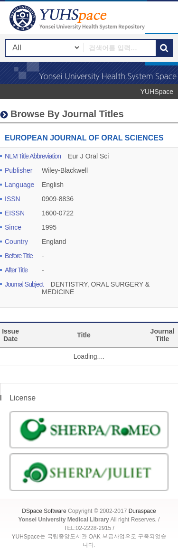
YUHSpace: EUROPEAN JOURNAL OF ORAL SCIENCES (78, 17)
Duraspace (142, 511)
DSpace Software (44, 511)
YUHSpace (157, 91)
